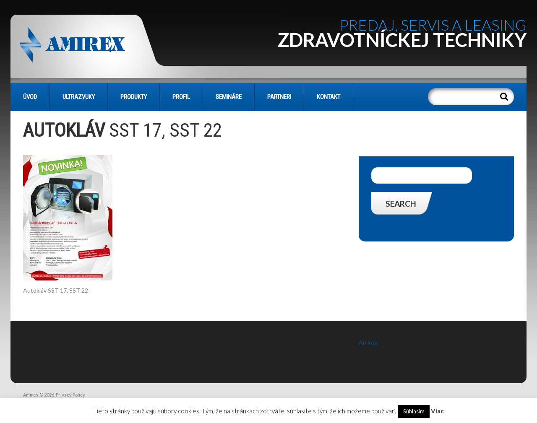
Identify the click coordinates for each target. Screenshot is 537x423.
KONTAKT (328, 97)
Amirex (368, 342)
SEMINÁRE (229, 97)
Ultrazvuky (79, 97)
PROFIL (181, 97)
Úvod (30, 97)
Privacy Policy (70, 394)
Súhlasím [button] (414, 411)
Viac (437, 411)
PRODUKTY (133, 97)
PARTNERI (279, 97)
